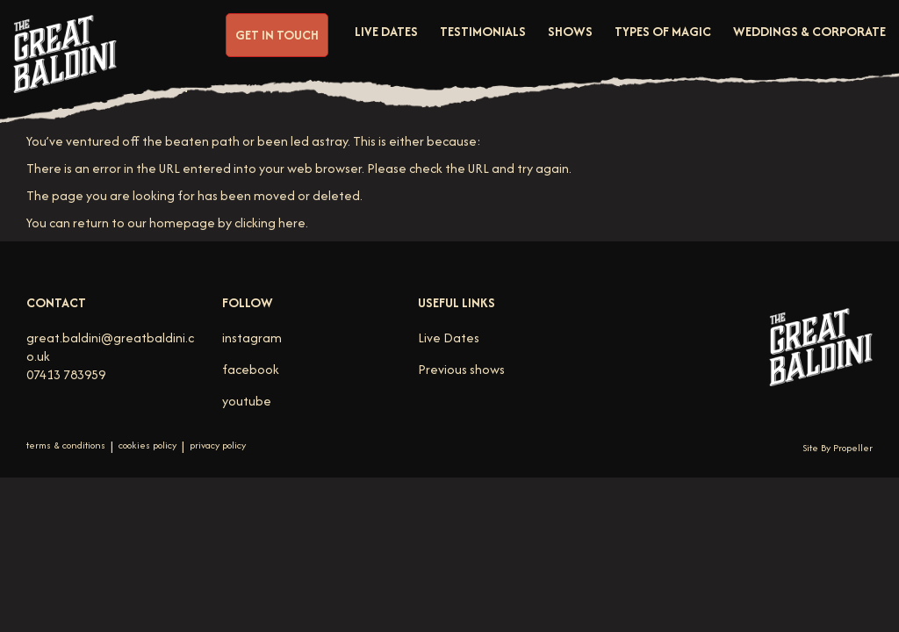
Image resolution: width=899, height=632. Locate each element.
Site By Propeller (837, 448)
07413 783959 (65, 374)
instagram (252, 337)
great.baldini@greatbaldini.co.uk (110, 346)
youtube (246, 400)
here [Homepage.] (292, 222)
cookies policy (147, 445)
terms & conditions (65, 445)
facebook (250, 369)
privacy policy (218, 445)
